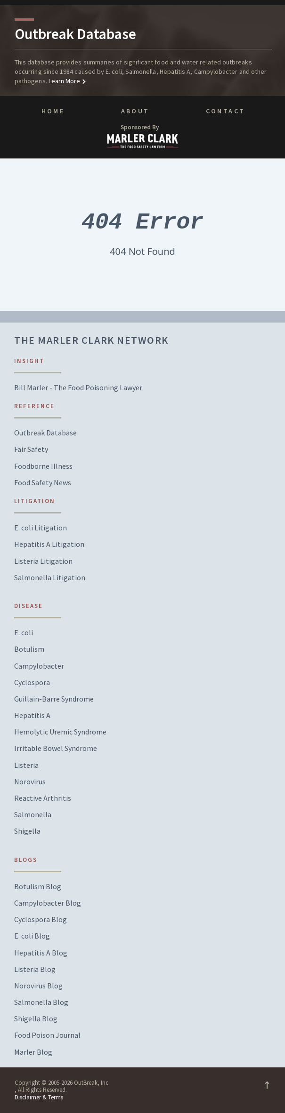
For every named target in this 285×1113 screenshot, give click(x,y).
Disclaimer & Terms (39, 1097)
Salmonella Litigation (49, 577)
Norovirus (30, 781)
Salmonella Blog (41, 1002)
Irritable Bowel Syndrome (55, 748)
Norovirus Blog (38, 985)
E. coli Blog (32, 935)
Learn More (64, 81)
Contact (225, 111)
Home (53, 111)
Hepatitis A (32, 715)
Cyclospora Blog (40, 919)
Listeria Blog (35, 969)
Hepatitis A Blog (40, 952)
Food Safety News (42, 482)
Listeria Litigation (43, 561)
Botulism (29, 649)
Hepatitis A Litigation (49, 544)
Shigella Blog (35, 1018)
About (135, 111)
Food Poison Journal (47, 1035)
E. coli (23, 632)
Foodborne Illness (43, 466)
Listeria (26, 765)
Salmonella (32, 814)
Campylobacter (39, 666)
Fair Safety (31, 449)
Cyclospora (32, 682)
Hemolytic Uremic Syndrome (60, 731)
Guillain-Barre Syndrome (54, 699)
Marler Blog (33, 1052)
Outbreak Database (45, 432)
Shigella (27, 831)
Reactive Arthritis (42, 798)
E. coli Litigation (40, 527)
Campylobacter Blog (47, 903)
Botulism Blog (37, 886)
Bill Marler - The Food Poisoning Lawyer (78, 387)
